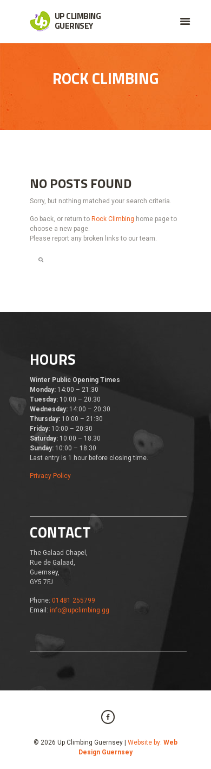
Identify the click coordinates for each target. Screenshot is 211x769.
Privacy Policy (50, 476)
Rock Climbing (112, 219)
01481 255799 (73, 600)
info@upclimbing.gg (79, 610)
